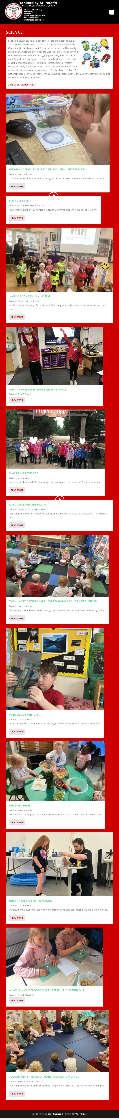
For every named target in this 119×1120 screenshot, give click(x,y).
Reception (30, 1083)
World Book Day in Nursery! (29, 298)
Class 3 (21, 721)
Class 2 (21, 480)
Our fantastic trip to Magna (30, 903)
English (33, 207)
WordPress (82, 1115)
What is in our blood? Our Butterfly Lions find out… (48, 992)
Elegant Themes (52, 1115)
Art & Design (14, 207)
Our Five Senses (19, 807)
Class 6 (28, 997)
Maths (27, 511)
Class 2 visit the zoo (24, 475)
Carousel (13, 176)
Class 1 (21, 997)
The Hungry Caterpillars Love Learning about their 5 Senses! (53, 603)
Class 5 (21, 396)
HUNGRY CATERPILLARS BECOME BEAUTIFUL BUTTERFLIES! (47, 171)
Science (29, 176)
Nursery (21, 176)
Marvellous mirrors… (25, 716)
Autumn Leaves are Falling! (28, 506)
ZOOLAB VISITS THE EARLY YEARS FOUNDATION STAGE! (44, 1078)
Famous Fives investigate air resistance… (38, 391)
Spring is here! (19, 203)
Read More (17, 188)
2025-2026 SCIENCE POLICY (22, 86)
